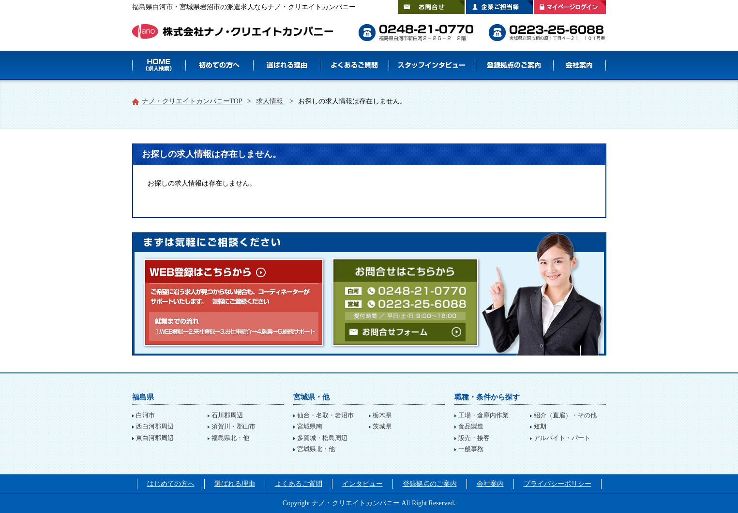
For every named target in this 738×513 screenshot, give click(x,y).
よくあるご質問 (355, 65)
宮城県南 (309, 426)
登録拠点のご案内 (514, 65)
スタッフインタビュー (432, 65)
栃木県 (382, 415)
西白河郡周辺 (155, 426)
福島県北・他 (230, 438)
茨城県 (382, 426)
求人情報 (270, 101)
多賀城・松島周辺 (322, 438)
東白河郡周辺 (155, 438)
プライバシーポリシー (557, 483)
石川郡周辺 (227, 415)
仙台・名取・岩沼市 (325, 415)
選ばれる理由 (287, 65)
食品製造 (470, 426)
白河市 (145, 415)
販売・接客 (474, 438)
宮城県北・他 (316, 449)
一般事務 (470, 449)
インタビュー (362, 483)
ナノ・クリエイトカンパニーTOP (192, 101)
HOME (158, 65)
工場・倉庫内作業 (483, 415)
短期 (540, 426)
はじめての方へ (219, 65)
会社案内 (579, 65)
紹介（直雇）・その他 (565, 415)
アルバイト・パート (562, 438)
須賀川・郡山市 (233, 426)
